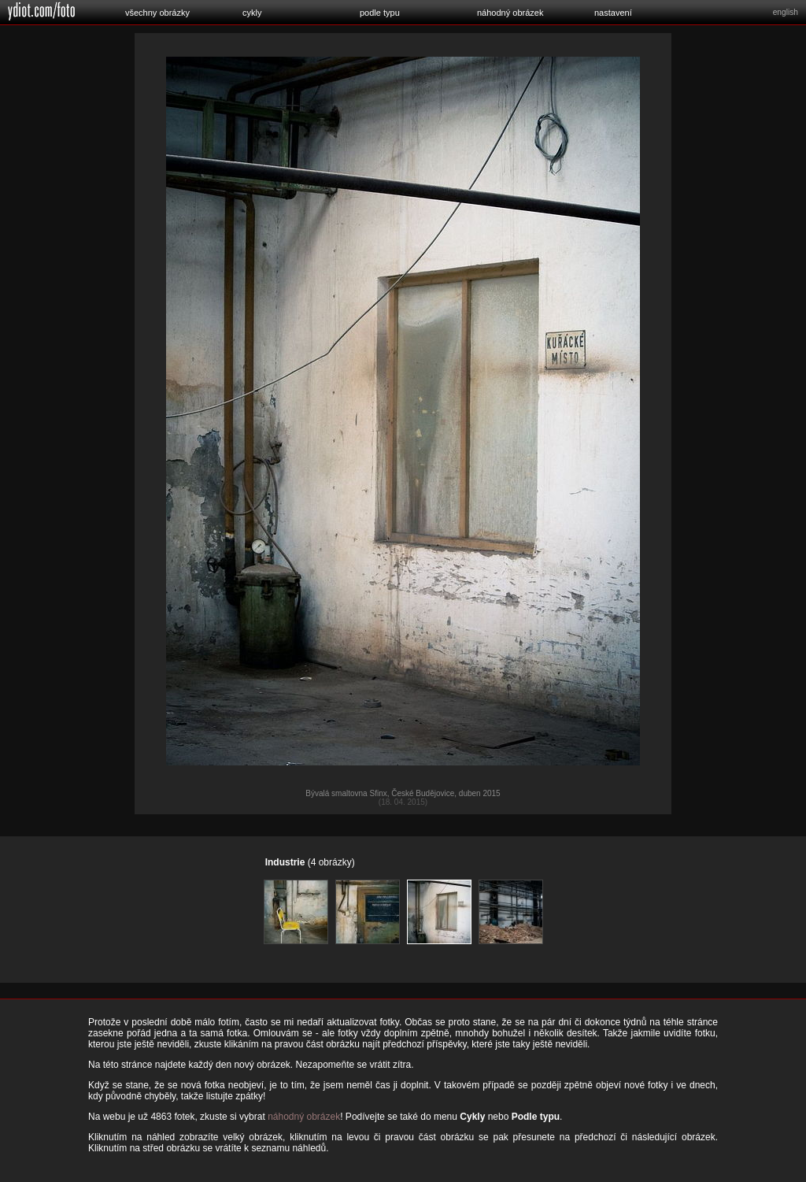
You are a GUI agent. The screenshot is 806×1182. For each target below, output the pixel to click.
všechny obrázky (157, 12)
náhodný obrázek (510, 12)
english (785, 12)
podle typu (380, 12)
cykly (251, 12)
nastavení (613, 12)
